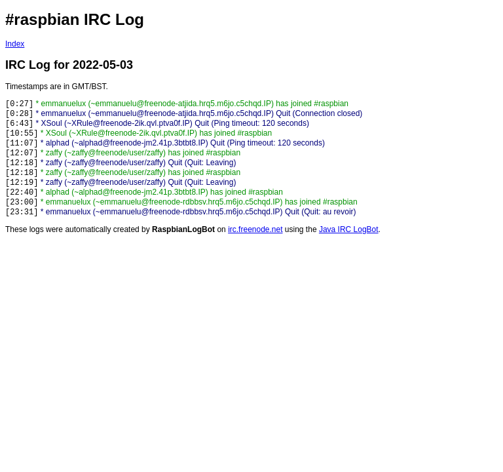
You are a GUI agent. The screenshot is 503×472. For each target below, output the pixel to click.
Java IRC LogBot (349, 229)
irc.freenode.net (255, 229)
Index (14, 44)
